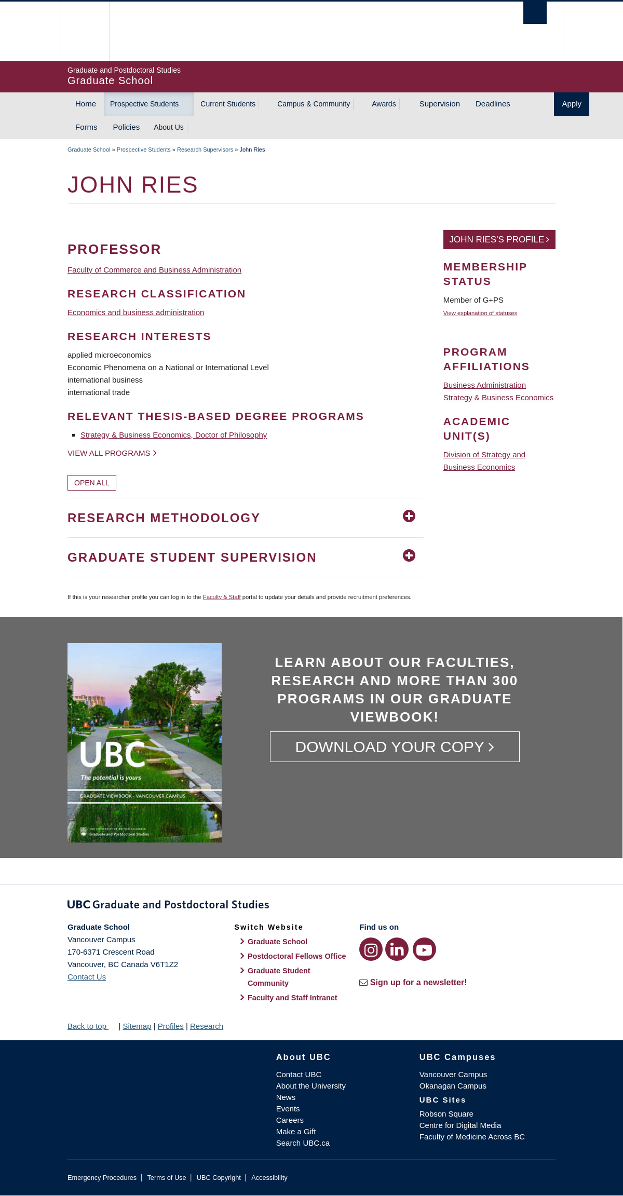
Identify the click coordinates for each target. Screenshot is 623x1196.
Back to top (91, 1026)
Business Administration (484, 384)
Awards (384, 104)
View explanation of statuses (480, 313)
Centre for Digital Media (460, 1125)
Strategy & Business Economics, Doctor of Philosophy (173, 434)
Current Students (227, 104)
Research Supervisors (205, 149)
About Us (169, 127)
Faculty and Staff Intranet (292, 998)
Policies (126, 127)
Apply (571, 103)
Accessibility (269, 1177)
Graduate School (89, 149)
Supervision (439, 103)
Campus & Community (313, 104)
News (286, 1097)
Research (206, 1026)
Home (85, 103)
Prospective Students (144, 104)
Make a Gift (296, 1131)
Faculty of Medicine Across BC (472, 1136)
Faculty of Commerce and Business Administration (154, 269)
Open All (92, 483)
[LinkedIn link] (397, 949)
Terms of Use (166, 1177)
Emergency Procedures (102, 1177)
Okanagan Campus (452, 1085)
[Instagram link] (371, 949)
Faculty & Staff (222, 597)
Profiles (171, 1026)
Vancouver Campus (453, 1074)
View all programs (109, 452)
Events (288, 1108)
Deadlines (493, 103)
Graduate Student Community (279, 977)
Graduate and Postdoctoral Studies (311, 906)
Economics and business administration (135, 312)
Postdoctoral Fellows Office (297, 956)
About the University (311, 1085)
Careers (290, 1120)
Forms (86, 127)
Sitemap (137, 1026)
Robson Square (446, 1113)
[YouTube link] (424, 949)
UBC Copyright (219, 1177)
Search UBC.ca (303, 1142)
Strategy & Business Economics (498, 397)
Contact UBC (299, 1074)
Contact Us (86, 976)
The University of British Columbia (89, 31)
